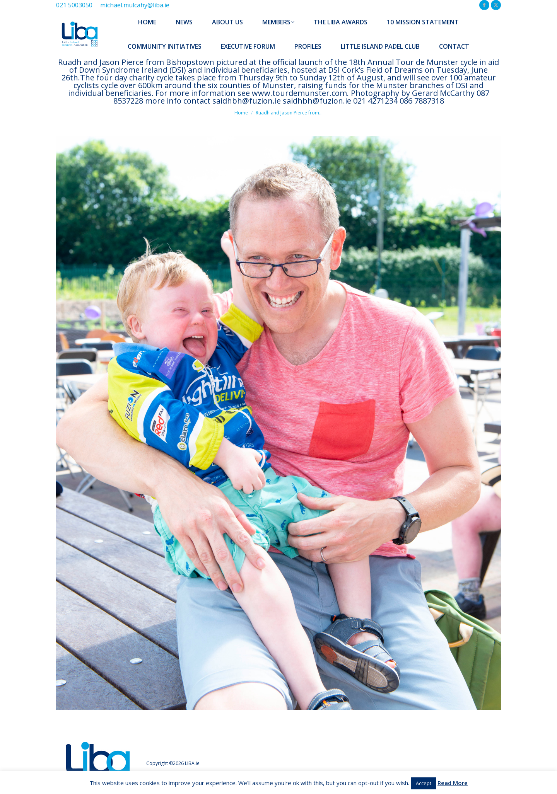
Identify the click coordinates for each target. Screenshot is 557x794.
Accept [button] (423, 783)
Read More (452, 783)
